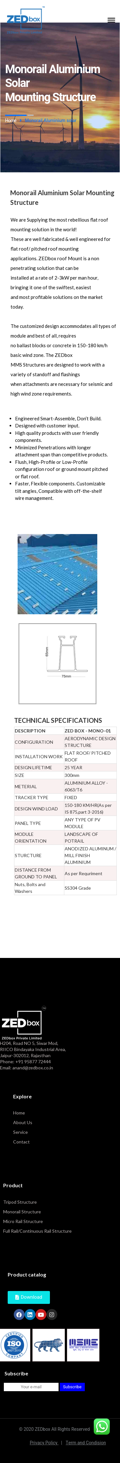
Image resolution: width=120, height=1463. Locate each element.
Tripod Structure (20, 1202)
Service (20, 1132)
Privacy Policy (46, 1442)
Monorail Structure (22, 1211)
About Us (22, 1122)
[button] (29, 1297)
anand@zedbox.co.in (32, 1067)
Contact (21, 1141)
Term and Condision (86, 1442)
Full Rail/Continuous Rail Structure (37, 1231)
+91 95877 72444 (33, 1061)
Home (19, 1112)
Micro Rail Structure (23, 1221)
